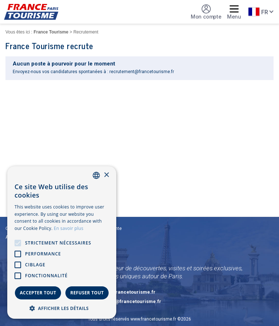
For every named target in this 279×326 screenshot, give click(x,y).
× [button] (106, 175)
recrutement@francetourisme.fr (141, 71)
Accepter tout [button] (38, 293)
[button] (62, 308)
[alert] (61, 242)
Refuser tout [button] (87, 293)
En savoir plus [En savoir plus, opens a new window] (68, 228)
